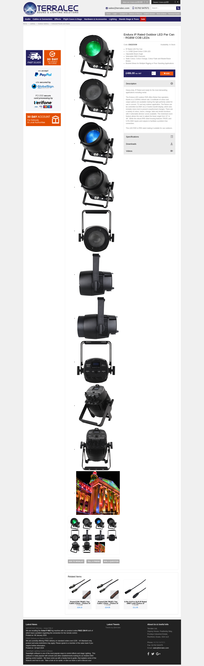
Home (109, 14)
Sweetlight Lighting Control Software (39, 651)
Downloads (149, 144)
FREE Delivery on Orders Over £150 (39, 638)
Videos (149, 151)
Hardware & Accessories (95, 19)
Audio (28, 19)
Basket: (156, 2)
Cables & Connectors (42, 19)
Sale (143, 19)
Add (167, 73)
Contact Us (123, 14)
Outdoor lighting (43, 23)
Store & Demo (161, 14)
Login (115, 14)
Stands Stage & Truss (129, 19)
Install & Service (149, 14)
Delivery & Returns (135, 14)
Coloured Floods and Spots (60, 23)
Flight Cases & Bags (72, 19)
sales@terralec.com (118, 8)
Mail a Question (111, 561)
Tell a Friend (94, 561)
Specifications (149, 136)
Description (149, 83)
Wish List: (126, 2)
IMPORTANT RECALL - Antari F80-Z (39, 628)
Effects (58, 19)
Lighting (113, 19)
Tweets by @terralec (113, 628)
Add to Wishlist (76, 561)
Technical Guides (174, 14)
